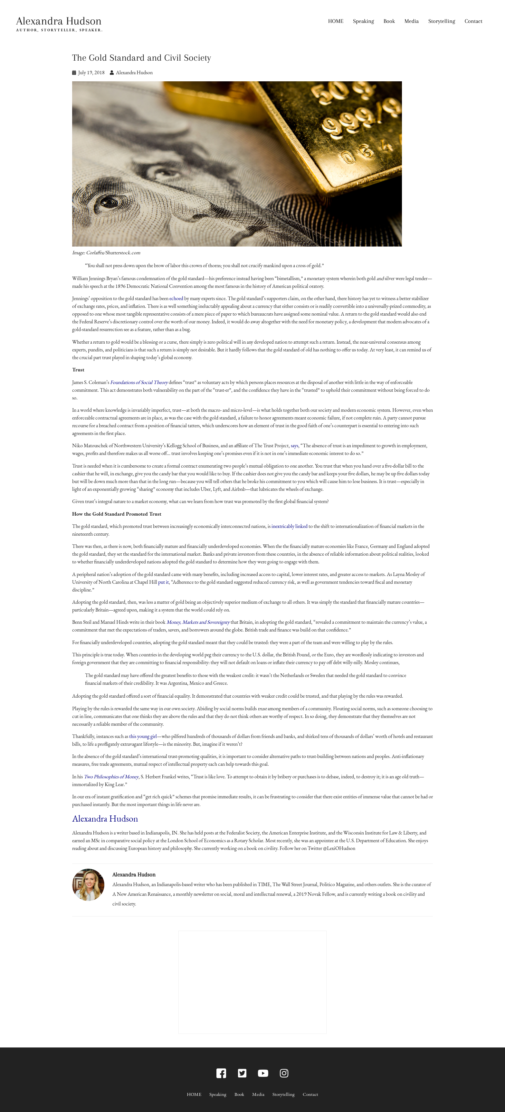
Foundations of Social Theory (139, 382)
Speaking (363, 21)
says (294, 445)
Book (389, 21)
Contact (473, 21)
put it (163, 582)
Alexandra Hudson (59, 21)
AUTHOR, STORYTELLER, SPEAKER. (59, 30)
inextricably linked (290, 526)
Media (412, 21)
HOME (335, 21)
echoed (176, 298)
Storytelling (441, 21)
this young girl (143, 736)
